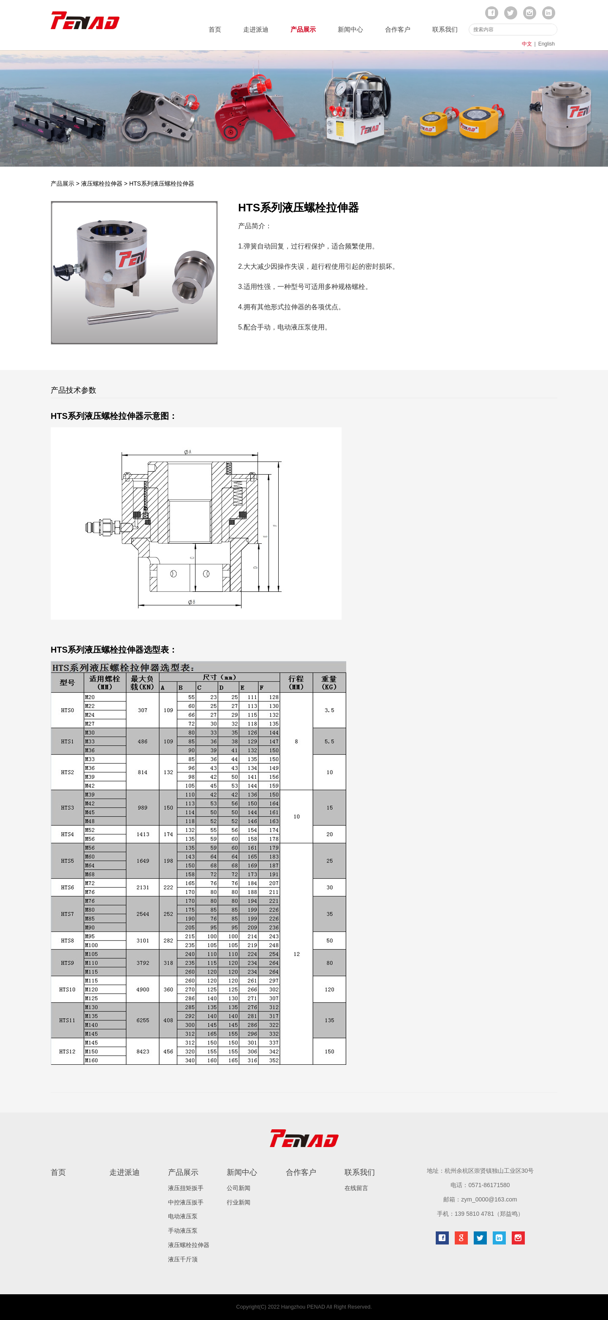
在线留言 (356, 1188)
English (546, 44)
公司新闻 (238, 1188)
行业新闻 (238, 1202)
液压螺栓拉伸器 (101, 183)
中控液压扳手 (186, 1202)
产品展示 (303, 29)
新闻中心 (350, 29)
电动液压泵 (183, 1216)
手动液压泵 (183, 1230)
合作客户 (397, 29)
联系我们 (445, 29)
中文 (527, 44)
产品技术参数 (73, 390)
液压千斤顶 (183, 1259)
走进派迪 (256, 29)
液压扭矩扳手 (186, 1188)
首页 (215, 29)
